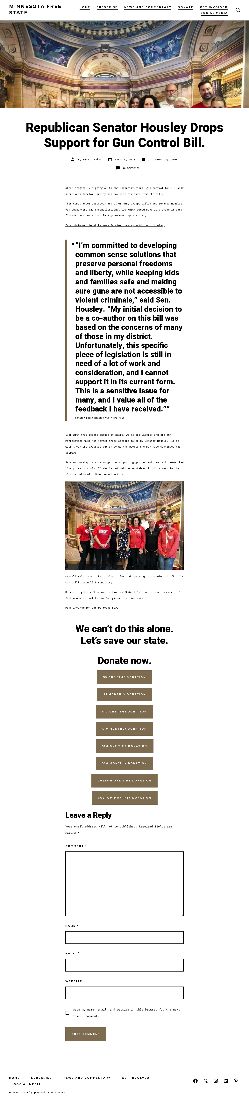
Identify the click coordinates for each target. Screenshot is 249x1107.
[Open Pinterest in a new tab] (235, 1081)
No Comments (131, 168)
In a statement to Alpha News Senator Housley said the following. (115, 225)
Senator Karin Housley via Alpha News (99, 417)
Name (72, 925)
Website (73, 981)
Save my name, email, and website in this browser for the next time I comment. (126, 1013)
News (175, 159)
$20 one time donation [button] (124, 746)
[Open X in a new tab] (205, 1081)
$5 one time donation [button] (124, 677)
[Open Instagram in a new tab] (216, 1081)
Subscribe (107, 7)
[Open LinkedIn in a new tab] (226, 1081)
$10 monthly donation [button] (124, 728)
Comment (76, 846)
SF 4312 (178, 188)
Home (85, 7)
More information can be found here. (92, 607)
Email (72, 953)
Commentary (160, 159)
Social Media (214, 13)
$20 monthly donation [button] (124, 763)
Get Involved (214, 7)
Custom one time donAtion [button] (124, 780)
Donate (185, 7)
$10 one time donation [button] (124, 711)
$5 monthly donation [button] (124, 694)
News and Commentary (147, 7)
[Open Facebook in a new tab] (195, 1081)
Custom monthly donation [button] (124, 797)
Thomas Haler (92, 159)
